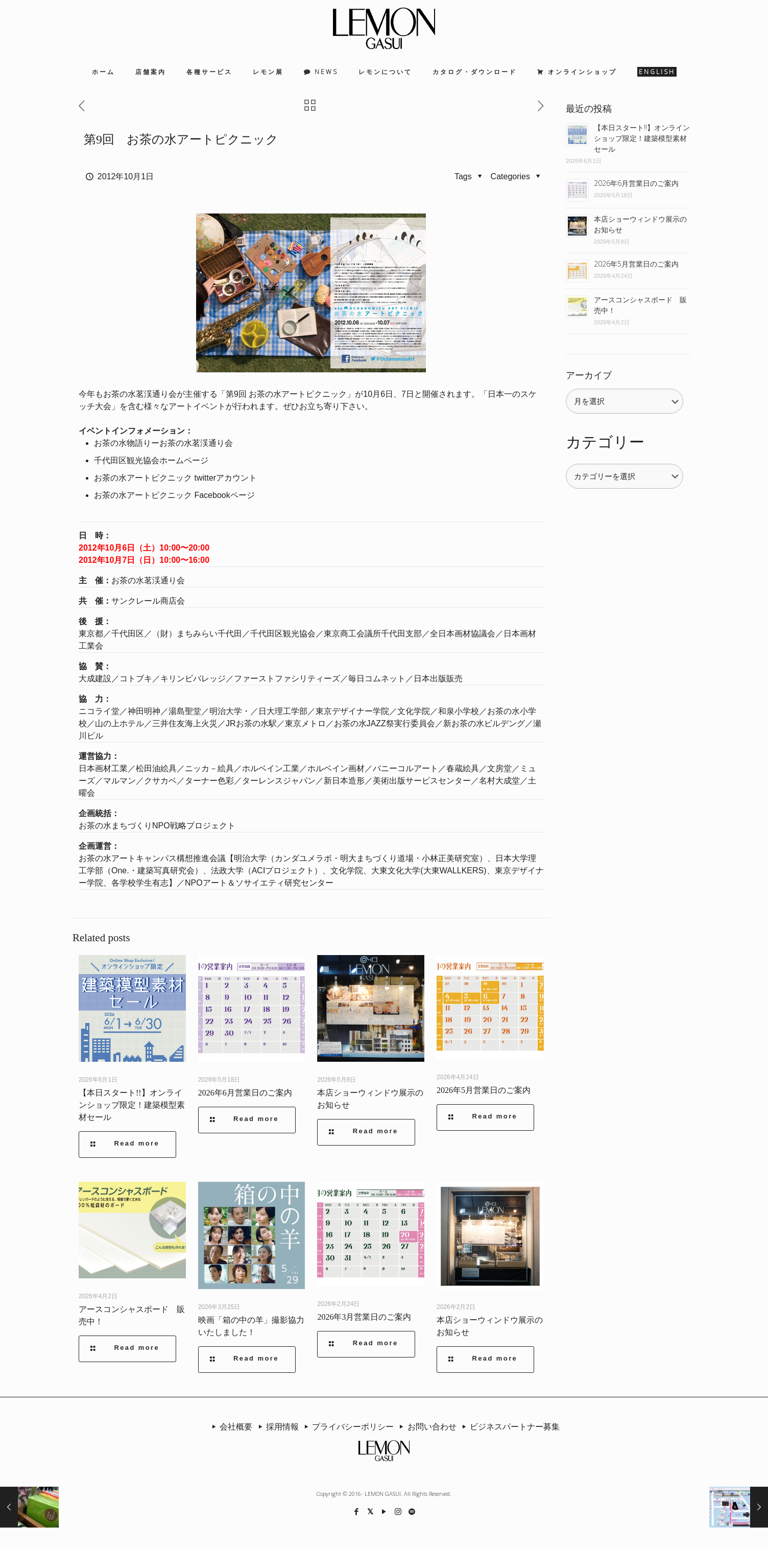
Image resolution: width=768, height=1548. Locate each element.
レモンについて (385, 71)
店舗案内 (150, 71)
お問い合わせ (426, 1426)
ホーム (103, 71)
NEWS (326, 71)
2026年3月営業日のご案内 (364, 1317)
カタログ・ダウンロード (475, 71)
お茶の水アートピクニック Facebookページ (174, 495)
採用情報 (276, 1426)
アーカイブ (589, 375)
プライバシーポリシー (347, 1426)
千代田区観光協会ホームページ (151, 460)
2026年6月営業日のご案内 (245, 1092)
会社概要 (230, 1426)
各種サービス (209, 71)
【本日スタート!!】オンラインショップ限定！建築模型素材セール (132, 1105)
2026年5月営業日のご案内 (484, 1090)
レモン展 (268, 71)
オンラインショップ (582, 71)
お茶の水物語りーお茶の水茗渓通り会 (163, 443)
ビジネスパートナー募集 (509, 1426)
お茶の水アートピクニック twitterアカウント (175, 477)
